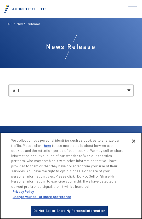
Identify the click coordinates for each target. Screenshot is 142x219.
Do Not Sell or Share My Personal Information (69, 211)
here (47, 145)
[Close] (133, 141)
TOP (9, 23)
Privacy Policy (23, 191)
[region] (71, 176)
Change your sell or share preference (42, 197)
